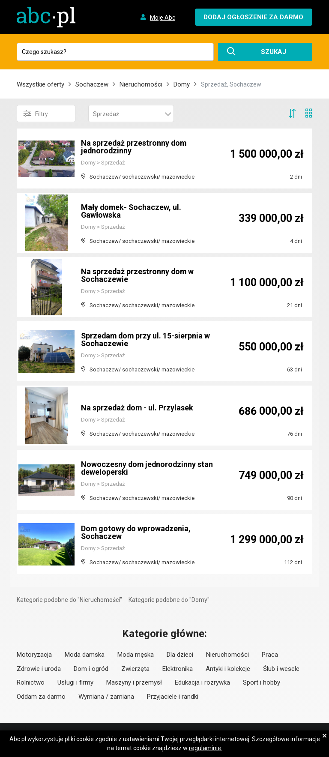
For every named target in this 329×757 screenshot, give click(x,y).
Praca (270, 654)
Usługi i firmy (75, 682)
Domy (181, 84)
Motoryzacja (34, 654)
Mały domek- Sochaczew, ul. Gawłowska (132, 211)
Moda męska (135, 654)
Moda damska (85, 654)
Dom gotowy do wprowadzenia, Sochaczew (136, 532)
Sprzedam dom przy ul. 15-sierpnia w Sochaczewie (146, 339)
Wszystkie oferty (40, 84)
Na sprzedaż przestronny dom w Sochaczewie (138, 275)
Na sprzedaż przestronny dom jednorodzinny (134, 146)
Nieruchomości (141, 84)
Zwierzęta (135, 669)
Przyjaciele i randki (172, 696)
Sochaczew (91, 84)
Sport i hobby (261, 682)
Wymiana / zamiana (106, 696)
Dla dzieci (180, 654)
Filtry (36, 113)
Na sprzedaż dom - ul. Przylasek (137, 407)
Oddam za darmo (41, 696)
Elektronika (177, 669)
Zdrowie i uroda (39, 669)
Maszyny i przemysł (134, 682)
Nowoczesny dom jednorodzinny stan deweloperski (148, 468)
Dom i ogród (91, 669)
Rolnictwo (31, 682)
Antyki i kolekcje (228, 669)
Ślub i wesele (281, 669)
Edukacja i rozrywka (202, 682)
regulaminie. (205, 748)
